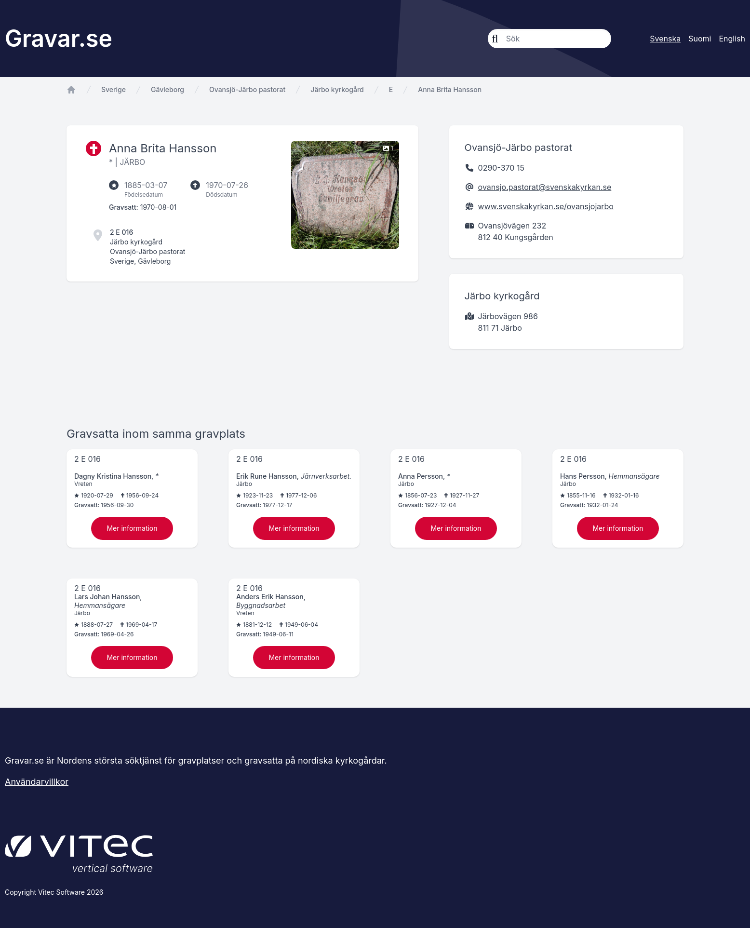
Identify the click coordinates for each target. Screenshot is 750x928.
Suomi (699, 38)
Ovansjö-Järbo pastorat (247, 89)
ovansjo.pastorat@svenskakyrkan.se (545, 187)
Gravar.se (58, 38)
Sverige (113, 89)
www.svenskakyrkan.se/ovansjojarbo (546, 206)
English (732, 38)
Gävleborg (167, 89)
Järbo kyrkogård (336, 89)
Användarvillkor (36, 782)
